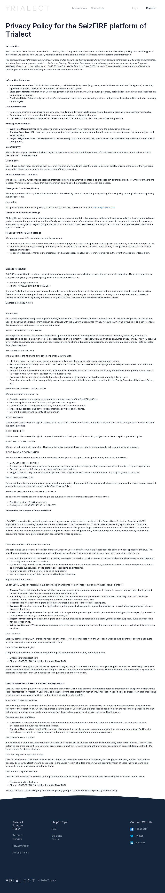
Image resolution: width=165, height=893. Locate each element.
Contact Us (97, 8)
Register (151, 8)
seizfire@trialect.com (104, 207)
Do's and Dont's (57, 837)
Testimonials (79, 8)
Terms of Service (18, 837)
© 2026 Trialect (47, 880)
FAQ (54, 828)
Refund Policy (21, 852)
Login (135, 8)
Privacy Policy (21, 845)
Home (63, 8)
